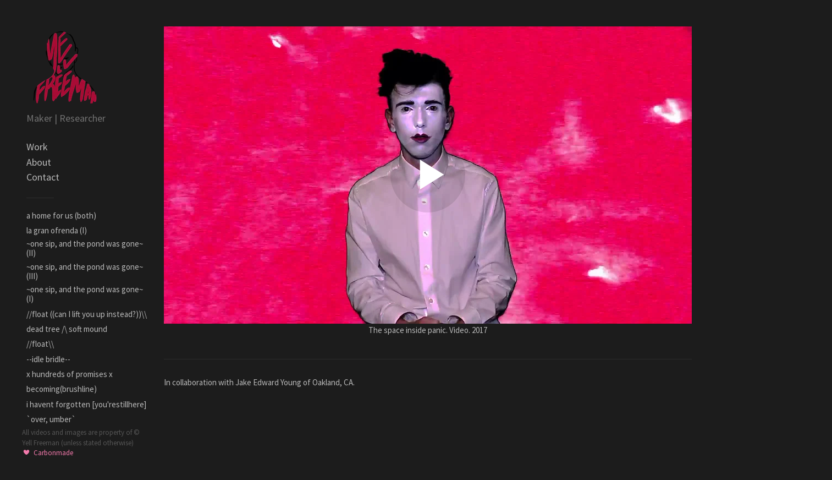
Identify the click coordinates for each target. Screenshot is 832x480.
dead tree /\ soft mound (66, 329)
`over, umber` (51, 419)
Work (37, 146)
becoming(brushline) (61, 389)
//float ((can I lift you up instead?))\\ (86, 314)
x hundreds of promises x (69, 374)
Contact (42, 177)
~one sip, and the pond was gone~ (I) (84, 294)
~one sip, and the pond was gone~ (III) (84, 271)
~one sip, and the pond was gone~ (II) (84, 248)
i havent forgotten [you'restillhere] (86, 404)
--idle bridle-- (48, 359)
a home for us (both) (61, 215)
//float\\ (40, 343)
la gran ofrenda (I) (56, 230)
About (38, 162)
